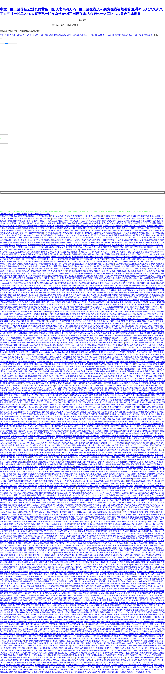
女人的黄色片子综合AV (77, 453)
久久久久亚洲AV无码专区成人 (77, 303)
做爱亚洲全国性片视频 (8, 673)
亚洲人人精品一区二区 (143, 365)
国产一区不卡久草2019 (65, 580)
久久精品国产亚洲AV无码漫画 (66, 386)
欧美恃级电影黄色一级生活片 (98, 272)
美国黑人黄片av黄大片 (124, 644)
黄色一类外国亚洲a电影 (39, 458)
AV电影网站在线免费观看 (57, 632)
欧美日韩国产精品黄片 (147, 343)
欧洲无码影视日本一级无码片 (15, 408)
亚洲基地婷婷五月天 (127, 303)
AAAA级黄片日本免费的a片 (19, 327)
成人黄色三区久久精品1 (154, 484)
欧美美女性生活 (130, 277)
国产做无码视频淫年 (15, 332)
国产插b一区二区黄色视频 (99, 267)
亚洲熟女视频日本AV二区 (17, 599)
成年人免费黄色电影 (79, 372)
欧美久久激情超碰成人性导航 (39, 215)
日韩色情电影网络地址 (47, 635)
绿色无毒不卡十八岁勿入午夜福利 (116, 374)
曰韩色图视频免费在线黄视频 (76, 327)
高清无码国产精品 (146, 401)
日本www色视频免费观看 (60, 217)
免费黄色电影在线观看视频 (118, 382)
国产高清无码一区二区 (77, 260)
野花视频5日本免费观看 (69, 315)
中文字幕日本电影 (51, 642)
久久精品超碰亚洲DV (17, 537)
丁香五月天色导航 (97, 658)
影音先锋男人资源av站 (15, 317)
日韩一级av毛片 (80, 363)
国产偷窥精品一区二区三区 (71, 670)
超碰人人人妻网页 (26, 243)
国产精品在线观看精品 (130, 300)
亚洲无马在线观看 (132, 658)
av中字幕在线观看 (50, 267)
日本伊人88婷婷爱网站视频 (131, 332)
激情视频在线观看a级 (127, 539)
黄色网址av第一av (79, 589)
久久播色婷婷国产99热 (142, 644)
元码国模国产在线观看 (42, 494)
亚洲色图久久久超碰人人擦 (96, 503)
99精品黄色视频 (147, 446)
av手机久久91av (44, 446)
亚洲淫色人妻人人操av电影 (154, 272)
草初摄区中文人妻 (145, 231)
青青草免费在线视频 (128, 351)
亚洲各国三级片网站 (148, 274)
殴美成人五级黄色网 (93, 644)
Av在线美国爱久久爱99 (42, 561)
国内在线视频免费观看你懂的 (78, 587)
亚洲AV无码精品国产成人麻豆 (121, 334)
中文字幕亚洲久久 (134, 284)
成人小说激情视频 (54, 289)
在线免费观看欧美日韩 (20, 549)
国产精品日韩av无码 (9, 460)
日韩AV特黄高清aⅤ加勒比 (43, 589)
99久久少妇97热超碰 (107, 219)
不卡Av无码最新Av (59, 219)
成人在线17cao (97, 446)
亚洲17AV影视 (17, 453)
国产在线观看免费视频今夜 (129, 623)
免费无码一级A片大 (31, 317)
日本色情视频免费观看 (141, 561)
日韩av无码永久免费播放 (117, 444)
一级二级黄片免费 (54, 358)
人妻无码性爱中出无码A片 (86, 620)
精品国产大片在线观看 (77, 308)
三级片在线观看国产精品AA (134, 515)
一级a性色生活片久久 (70, 456)
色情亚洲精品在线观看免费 (60, 656)
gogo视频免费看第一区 (83, 613)
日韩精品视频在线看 (137, 532)
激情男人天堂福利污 (40, 632)
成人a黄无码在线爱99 (58, 573)
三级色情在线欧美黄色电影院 (25, 425)
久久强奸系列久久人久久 (129, 346)
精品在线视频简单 (82, 339)
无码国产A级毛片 (101, 654)
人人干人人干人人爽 (13, 250)
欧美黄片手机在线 (64, 525)
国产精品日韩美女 (17, 668)
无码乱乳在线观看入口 (132, 384)
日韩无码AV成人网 (110, 551)
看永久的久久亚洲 (95, 374)
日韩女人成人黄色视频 (40, 470)
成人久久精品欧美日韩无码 (75, 503)
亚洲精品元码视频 (137, 477)
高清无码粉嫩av (92, 596)
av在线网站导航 (30, 422)
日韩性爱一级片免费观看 (111, 432)
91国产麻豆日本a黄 (34, 639)
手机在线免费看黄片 (64, 477)
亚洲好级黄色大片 (65, 448)
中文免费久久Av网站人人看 (19, 382)
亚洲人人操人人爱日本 (83, 639)
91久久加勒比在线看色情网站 (126, 394)
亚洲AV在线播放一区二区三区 (101, 456)
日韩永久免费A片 (12, 661)
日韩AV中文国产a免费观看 (47, 398)
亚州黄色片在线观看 (62, 300)
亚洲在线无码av (10, 365)
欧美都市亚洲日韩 (16, 346)
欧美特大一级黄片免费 (28, 281)
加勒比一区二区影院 (91, 573)
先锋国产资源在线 (23, 656)
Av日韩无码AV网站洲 (97, 303)
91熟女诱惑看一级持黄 (63, 243)
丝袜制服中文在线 (56, 532)
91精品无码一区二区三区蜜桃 (150, 353)
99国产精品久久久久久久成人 (64, 236)
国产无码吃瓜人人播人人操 (152, 246)
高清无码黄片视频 (105, 532)
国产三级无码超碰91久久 (64, 568)
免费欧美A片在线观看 (124, 611)
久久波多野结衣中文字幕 (106, 317)
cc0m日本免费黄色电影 (68, 248)
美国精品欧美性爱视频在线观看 (52, 613)
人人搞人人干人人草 (46, 553)
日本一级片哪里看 (23, 322)
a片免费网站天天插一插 (104, 284)
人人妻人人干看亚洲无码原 (110, 506)
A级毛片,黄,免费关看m (80, 410)
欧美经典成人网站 (148, 432)
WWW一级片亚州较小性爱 (97, 300)
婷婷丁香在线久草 (129, 668)
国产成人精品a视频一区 (11, 646)
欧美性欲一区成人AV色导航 (134, 360)
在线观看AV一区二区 (45, 551)
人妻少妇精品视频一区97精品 (15, 305)
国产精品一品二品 (6, 215)
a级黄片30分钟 (142, 434)
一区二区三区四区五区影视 (15, 272)
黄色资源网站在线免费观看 (31, 496)
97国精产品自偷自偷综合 (146, 604)
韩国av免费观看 (55, 334)
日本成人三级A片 (8, 253)
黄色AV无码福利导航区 (66, 556)
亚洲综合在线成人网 (108, 353)
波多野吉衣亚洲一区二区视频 (78, 434)
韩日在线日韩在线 (122, 549)
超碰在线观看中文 (9, 298)
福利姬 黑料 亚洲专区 (45, 363)
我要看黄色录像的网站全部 (117, 293)
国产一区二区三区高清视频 (139, 489)
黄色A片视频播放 (126, 582)
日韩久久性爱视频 (43, 258)
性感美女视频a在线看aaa (28, 374)
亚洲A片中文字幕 (27, 587)
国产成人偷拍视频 (143, 573)
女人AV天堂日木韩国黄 (147, 580)
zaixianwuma (26, 358)
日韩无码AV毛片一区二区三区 (105, 651)
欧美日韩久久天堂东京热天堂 (56, 432)
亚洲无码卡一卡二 (80, 436)
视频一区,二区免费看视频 (94, 324)
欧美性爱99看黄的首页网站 (154, 298)
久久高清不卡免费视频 (17, 515)
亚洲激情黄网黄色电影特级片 (11, 231)
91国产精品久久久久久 (35, 286)
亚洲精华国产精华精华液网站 (63, 549)
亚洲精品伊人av (137, 508)
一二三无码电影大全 (42, 217)
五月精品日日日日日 (77, 370)
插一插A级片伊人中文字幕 (92, 234)
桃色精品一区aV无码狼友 (80, 594)
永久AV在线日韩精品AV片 (127, 530)
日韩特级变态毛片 (28, 229)
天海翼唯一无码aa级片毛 (76, 561)
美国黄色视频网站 (152, 515)
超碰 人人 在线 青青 (156, 625)
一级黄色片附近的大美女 (67, 274)
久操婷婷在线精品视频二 (59, 277)
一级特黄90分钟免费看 (129, 513)
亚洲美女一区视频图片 (88, 250)
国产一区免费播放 (37, 601)
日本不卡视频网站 (49, 246)
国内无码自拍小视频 (18, 396)
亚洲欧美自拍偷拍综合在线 (26, 644)
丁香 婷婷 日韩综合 (15, 468)
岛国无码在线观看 (20, 215)
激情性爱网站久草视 (119, 635)
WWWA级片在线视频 (13, 258)
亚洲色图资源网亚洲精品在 (136, 465)
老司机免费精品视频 (118, 630)
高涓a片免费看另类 (105, 286)
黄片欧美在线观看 (24, 255)
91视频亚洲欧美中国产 (106, 336)
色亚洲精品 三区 (68, 601)
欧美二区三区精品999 (63, 372)
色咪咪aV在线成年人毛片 (65, 541)
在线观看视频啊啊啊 (41, 391)
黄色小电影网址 (50, 296)
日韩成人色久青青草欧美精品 (18, 527)
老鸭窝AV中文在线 (13, 666)
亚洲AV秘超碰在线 (21, 348)
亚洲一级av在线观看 (138, 327)
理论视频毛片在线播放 (51, 269)
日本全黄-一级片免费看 (136, 293)
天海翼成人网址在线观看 (116, 570)
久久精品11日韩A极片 (106, 646)
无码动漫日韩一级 (74, 470)
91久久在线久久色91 (36, 348)
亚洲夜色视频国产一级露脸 (40, 320)
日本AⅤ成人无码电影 (143, 315)
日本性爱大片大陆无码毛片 (144, 620)
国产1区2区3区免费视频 (147, 513)
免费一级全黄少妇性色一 (153, 589)
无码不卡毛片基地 (65, 343)
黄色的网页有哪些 (90, 277)
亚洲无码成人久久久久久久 (123, 577)
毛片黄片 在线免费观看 (88, 348)
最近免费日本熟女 (26, 401)
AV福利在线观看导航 (58, 587)
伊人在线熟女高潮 (133, 425)
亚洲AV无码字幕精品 (111, 269)
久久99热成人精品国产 (144, 666)
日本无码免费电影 (128, 575)
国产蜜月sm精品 (37, 296)
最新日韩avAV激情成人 (26, 236)
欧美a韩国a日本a (157, 577)
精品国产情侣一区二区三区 (63, 241)
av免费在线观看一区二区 (58, 391)
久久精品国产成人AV (58, 606)
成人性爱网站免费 (147, 623)
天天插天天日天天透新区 (79, 312)
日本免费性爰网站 (124, 625)
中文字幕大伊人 (12, 374)
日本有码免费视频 (117, 558)
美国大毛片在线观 (113, 332)
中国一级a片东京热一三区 (41, 501)
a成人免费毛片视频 (91, 565)
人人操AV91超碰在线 (155, 327)
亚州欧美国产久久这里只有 (145, 606)
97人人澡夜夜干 (126, 396)
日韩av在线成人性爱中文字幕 (57, 577)
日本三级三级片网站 (140, 527)
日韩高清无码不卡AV (53, 348)
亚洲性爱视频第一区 (131, 401)
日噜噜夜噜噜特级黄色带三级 (48, 661)
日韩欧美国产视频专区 (98, 444)
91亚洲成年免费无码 (32, 360)
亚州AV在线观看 (123, 398)
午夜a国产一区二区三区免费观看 (39, 515)
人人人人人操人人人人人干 (36, 274)
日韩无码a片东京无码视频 (152, 408)
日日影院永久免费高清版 (98, 415)
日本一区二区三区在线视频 (57, 608)
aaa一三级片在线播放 (111, 308)
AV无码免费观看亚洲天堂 (120, 379)
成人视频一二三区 (116, 563)
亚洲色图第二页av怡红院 (39, 532)
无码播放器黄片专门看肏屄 (60, 499)
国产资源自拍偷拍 (97, 594)
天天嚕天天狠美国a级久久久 (110, 420)
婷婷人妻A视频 (13, 243)
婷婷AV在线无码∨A (73, 491)
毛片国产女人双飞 (90, 451)
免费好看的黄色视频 (74, 219)
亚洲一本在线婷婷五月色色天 (89, 322)
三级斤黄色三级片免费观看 (75, 429)
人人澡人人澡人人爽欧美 (101, 522)
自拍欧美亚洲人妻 (83, 351)
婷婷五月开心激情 (55, 527)
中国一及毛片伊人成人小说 (84, 475)
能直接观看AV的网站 (95, 448)
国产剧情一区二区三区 (25, 260)
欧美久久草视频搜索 (103, 468)
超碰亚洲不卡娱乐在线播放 (141, 618)
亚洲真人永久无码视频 (95, 482)
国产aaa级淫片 (117, 222)
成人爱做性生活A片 (98, 632)
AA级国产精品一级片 (58, 491)
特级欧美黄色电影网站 (12, 630)
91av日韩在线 (56, 425)
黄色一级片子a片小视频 (73, 286)
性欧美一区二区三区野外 (15, 405)
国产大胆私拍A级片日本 (83, 262)
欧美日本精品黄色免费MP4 (94, 384)
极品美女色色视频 (114, 575)
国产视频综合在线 (74, 365)
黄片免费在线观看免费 (110, 496)
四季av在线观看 (124, 551)
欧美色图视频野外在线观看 (56, 584)
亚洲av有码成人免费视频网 (74, 494)
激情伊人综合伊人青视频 (70, 317)
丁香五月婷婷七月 (70, 322)
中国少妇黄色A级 (114, 525)
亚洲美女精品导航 (44, 604)
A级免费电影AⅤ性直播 (63, 463)
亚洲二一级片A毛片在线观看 (115, 425)
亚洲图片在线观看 (45, 479)
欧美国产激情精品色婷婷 (150, 420)
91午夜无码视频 (98, 229)
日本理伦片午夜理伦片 (61, 479)
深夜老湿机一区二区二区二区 (141, 601)
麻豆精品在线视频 (94, 329)
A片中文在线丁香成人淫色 (63, 363)
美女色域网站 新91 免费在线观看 (76, 415)
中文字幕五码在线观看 (129, 637)
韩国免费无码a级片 (38, 327)
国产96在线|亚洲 (58, 582)
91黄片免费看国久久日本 (16, 639)
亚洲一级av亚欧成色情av (11, 343)
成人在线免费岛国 (154, 322)
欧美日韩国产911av (23, 291)
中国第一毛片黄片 (154, 584)
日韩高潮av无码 (45, 367)
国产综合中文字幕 (32, 556)
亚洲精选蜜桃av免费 (22, 651)
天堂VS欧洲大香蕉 (61, 360)
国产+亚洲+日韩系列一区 (93, 258)
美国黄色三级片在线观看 (53, 441)
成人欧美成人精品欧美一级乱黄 (26, 479)
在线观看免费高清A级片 (124, 386)
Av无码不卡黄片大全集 (110, 238)
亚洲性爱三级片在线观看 (138, 265)
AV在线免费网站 (134, 274)
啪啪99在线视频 (45, 673)
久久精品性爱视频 (93, 241)
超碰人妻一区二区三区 (147, 346)
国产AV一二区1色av (71, 532)
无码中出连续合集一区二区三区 (73, 668)
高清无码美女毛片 (138, 506)
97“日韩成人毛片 (51, 618)
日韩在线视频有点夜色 (142, 673)
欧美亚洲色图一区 (96, 434)
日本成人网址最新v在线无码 (47, 644)
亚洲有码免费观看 (69, 558)
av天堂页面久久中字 (90, 286)
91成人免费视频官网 (124, 594)
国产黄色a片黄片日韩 (93, 441)
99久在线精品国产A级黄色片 (112, 243)
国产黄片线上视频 (138, 522)
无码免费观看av (139, 615)
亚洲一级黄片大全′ (15, 219)
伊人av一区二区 (67, 262)
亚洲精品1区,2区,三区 (56, 654)
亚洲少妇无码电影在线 (38, 322)
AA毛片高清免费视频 (126, 620)
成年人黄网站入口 (117, 277)
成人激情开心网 (103, 439)
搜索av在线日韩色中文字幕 (129, 308)
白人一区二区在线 (124, 520)
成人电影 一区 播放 (103, 343)
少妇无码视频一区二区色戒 (77, 584)
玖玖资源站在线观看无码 (27, 363)
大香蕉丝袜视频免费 (59, 561)
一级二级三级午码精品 (54, 460)
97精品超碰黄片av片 (98, 351)
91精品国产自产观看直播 (97, 391)
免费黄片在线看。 (152, 477)
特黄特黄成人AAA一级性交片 (146, 255)
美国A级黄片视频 (112, 363)
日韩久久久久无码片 (41, 365)
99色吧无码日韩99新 (7, 654)
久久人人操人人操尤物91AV (20, 429)
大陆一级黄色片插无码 (155, 451)
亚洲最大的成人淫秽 (38, 310)
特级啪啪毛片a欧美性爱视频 (110, 534)
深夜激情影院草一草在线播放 (144, 310)
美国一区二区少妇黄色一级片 (17, 336)
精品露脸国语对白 (37, 618)
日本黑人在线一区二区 (58, 365)
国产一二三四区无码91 (17, 570)
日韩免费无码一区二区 (29, 482)
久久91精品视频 (65, 410)
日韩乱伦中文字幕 (60, 420)
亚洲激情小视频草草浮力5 (12, 561)
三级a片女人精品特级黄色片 (63, 651)
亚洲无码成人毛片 (56, 413)
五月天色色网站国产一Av (147, 417)
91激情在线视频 (117, 666)
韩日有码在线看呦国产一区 (39, 303)
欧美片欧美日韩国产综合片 (143, 594)
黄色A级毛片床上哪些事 (56, 291)
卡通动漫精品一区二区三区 (74, 346)
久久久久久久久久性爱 (106, 596)
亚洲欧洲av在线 (63, 267)
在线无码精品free (24, 534)
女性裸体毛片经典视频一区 (61, 258)
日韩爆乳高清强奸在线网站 (29, 484)
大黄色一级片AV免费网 (68, 537)
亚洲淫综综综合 (57, 494)
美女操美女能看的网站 (20, 532)
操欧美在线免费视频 (118, 661)
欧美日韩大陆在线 (76, 360)
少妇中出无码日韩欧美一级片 (154, 281)
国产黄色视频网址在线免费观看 (18, 293)
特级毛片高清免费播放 (128, 434)
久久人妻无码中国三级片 (146, 534)
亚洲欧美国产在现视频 (31, 332)
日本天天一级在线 (46, 351)
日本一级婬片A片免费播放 (33, 234)
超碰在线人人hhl (104, 246)
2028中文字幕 (83, 298)
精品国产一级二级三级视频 (96, 260)
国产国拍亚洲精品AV (130, 370)
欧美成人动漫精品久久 (30, 389)
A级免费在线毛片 (133, 635)
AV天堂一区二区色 (49, 580)
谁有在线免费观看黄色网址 (61, 596)
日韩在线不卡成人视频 (92, 530)
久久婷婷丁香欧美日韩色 (115, 472)
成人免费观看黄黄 (11, 308)
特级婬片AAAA (56, 558)
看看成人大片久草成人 (107, 565)
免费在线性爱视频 (126, 487)
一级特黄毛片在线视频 (15, 353)
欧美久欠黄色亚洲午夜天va (61, 293)
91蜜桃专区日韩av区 (22, 310)
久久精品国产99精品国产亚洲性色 (102, 611)
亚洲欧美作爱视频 (40, 637)
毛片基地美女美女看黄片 (34, 642)
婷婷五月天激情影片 (47, 541)
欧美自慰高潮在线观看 (132, 367)
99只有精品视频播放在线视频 (58, 472)
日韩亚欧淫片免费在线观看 (31, 658)
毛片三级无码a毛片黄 (9, 501)
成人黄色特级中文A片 (78, 625)
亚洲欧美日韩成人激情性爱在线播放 (91, 546)
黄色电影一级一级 (152, 587)
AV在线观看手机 (85, 458)
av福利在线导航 (93, 372)
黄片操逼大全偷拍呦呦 (20, 458)
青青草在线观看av (81, 604)
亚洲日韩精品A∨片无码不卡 (150, 308)
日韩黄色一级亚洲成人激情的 (20, 262)
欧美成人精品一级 (132, 343)
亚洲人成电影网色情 (100, 601)
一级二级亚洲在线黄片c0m (121, 522)
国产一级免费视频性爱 (50, 496)
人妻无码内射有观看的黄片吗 (142, 458)
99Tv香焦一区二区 (47, 620)
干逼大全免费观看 (19, 241)
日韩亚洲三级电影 (49, 336)
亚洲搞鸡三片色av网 (38, 291)
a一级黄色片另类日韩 (54, 592)
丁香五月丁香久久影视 (146, 422)
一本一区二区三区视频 (48, 570)
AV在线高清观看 (155, 632)
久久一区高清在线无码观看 (36, 272)
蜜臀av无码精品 (20, 434)
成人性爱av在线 (94, 394)
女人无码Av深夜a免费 (128, 238)
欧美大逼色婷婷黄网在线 (90, 506)
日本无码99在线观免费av (121, 458)
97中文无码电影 (102, 484)
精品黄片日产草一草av (48, 389)
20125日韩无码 (158, 236)
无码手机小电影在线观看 (46, 422)
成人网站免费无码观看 (133, 281)
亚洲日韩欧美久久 (78, 596)
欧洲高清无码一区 (65, 305)
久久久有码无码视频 (115, 463)
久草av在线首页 (53, 401)
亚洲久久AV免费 (121, 544)
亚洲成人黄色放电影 (78, 656)
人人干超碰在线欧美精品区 (69, 231)
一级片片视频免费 (31, 353)
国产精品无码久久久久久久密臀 (16, 546)
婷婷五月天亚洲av (153, 465)
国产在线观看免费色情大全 (38, 334)
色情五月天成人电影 (39, 654)
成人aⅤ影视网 (57, 329)
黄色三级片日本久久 (62, 417)
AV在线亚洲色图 (66, 444)
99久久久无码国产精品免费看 (41, 651)
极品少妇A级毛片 (97, 341)
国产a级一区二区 (24, 410)
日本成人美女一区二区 (140, 625)
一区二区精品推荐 (109, 644)
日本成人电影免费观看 (118, 272)
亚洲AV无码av (147, 312)
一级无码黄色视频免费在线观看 (63, 281)
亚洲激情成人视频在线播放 (54, 534)
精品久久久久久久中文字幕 (107, 620)
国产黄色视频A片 (150, 541)
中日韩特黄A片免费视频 (52, 403)
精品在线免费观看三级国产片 (27, 635)
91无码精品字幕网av (7, 644)
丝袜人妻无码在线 (47, 611)
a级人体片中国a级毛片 (100, 563)
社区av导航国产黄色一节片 (53, 575)
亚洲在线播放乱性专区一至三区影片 (72, 644)
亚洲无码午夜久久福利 (58, 470)
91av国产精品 (155, 234)
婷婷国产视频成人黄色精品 (106, 398)
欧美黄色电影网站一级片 (153, 565)
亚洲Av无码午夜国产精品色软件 (142, 410)
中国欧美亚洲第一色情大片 (92, 403)
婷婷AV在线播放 (20, 284)
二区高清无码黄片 (48, 436)
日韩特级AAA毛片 (7, 491)
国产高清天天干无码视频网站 (112, 248)
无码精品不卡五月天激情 (60, 394)
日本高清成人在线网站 (83, 518)
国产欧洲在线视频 (124, 651)
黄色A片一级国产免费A (49, 489)
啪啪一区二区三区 (151, 599)
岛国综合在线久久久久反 (13, 439)
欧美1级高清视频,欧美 (138, 398)
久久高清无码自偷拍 (67, 269)
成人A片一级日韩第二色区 (49, 513)
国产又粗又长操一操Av (22, 499)
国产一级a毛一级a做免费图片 (40, 649)
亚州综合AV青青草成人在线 (149, 427)
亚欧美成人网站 (152, 615)
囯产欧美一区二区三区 (134, 613)
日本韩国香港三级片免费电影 (80, 522)
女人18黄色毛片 (87, 582)
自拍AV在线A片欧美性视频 (21, 470)
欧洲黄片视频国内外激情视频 (139, 608)
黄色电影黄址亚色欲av (87, 484)
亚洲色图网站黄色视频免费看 (33, 451)
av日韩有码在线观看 (139, 646)
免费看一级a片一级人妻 (56, 255)
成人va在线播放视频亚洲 (109, 436)
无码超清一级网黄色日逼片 (14, 642)
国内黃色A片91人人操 (133, 246)
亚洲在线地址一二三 (29, 544)
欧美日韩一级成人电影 (60, 627)
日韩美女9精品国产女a (145, 460)
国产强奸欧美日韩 (52, 231)
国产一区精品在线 (71, 654)
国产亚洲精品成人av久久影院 (87, 487)
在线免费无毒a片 (82, 592)
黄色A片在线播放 (12, 281)
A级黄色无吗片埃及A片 (152, 324)
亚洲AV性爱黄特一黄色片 (30, 224)
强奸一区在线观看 (27, 227)
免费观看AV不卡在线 (60, 515)
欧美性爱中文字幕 (34, 246)
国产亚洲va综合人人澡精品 (100, 587)
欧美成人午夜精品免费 (29, 394)
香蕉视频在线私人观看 (155, 398)
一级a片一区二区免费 (117, 484)
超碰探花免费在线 (14, 544)
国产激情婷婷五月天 (15, 582)
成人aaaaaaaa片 (96, 377)
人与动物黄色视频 (61, 353)
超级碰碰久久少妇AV (93, 238)
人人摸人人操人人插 (11, 513)
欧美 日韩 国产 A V (78, 217)
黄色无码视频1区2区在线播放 (113, 312)
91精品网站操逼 (107, 274)
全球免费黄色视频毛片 (20, 601)
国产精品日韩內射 (150, 613)
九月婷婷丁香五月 (53, 315)
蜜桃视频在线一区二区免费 (72, 405)
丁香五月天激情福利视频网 (142, 520)
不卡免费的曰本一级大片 (116, 260)
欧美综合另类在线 (139, 656)
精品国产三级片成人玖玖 (60, 320)
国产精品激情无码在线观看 (95, 346)
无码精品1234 (52, 274)
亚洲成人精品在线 (37, 410)
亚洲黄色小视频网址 (119, 253)
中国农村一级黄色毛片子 (69, 513)
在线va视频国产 (83, 508)
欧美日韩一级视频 (94, 432)
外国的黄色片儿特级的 (121, 553)
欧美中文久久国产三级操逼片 (73, 539)
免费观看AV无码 (142, 229)
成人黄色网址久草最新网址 (67, 336)
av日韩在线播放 (101, 305)
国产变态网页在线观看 (123, 584)
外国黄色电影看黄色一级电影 (104, 355)
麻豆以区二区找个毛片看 (77, 432)
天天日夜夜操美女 (41, 666)
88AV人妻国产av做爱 (20, 303)
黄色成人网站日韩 (25, 510)
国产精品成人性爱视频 (75, 573)
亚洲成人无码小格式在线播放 (37, 522)
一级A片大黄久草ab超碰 (138, 642)
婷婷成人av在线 (128, 606)
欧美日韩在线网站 (121, 217)
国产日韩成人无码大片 (8, 487)
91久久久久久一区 (107, 544)
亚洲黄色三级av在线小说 (9, 401)
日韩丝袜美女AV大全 (79, 300)
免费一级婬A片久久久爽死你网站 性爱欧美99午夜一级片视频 (27, 596)
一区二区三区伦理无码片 (45, 417)
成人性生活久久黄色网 (31, 611)
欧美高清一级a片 (26, 391)
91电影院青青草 (66, 496)
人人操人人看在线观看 (123, 310)
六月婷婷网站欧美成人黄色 (61, 446)
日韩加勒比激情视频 (115, 401)
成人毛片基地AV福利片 (52, 565)
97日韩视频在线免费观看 (115, 281)
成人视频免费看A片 (133, 570)
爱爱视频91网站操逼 (100, 382)
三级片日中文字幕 (102, 470)
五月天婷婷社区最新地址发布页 (14, 489)
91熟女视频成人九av (46, 353)
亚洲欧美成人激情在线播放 (82, 446)
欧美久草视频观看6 (99, 293)
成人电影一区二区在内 (54, 546)
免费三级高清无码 (64, 570)
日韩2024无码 (130, 558)
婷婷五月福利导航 (112, 346)
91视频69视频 (70, 613)
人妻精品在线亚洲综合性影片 (63, 604)
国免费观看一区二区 (56, 429)
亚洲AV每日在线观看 (96, 425)
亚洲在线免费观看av (45, 453)
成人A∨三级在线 (88, 491)
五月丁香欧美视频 (142, 262)
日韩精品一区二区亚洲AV (153, 508)
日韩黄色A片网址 (112, 580)
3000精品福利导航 (128, 453)
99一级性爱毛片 (96, 269)
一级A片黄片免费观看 (77, 577)
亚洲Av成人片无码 (21, 403)
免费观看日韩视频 (56, 510)
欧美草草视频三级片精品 (111, 453)
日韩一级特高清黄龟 (149, 284)
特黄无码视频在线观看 (60, 367)
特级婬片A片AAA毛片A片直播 (115, 258)
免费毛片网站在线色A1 (19, 573)
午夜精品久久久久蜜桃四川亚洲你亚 (41, 568)
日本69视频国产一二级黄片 (39, 573)
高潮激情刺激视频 (14, 604)
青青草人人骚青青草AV (70, 348)
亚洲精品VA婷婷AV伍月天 (28, 506)
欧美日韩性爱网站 (68, 289)
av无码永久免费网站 (90, 520)
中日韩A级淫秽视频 (36, 448)
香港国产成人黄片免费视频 (24, 491)
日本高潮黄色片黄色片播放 (48, 374)
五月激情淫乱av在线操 (26, 558)
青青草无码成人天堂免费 (111, 637)
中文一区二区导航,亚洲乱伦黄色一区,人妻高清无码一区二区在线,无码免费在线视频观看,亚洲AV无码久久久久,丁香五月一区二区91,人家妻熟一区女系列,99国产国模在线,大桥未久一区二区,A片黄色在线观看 (76, 35)
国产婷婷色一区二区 (105, 348)
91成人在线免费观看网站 (130, 420)
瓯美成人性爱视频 (85, 661)
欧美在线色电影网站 (93, 243)
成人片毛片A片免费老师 (111, 479)
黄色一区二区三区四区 (98, 410)
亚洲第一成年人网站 (59, 265)
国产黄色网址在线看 (118, 587)
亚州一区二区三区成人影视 (138, 320)
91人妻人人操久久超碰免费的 (34, 346)
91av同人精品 (126, 506)
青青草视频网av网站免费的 (134, 599)
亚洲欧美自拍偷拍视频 (101, 661)
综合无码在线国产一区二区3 (153, 258)
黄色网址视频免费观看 (38, 253)
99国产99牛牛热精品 (116, 654)
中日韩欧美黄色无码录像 (59, 623)
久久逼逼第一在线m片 (63, 238)
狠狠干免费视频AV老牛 (23, 632)
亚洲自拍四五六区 (35, 403)
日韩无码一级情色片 (147, 658)
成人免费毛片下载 (91, 494)
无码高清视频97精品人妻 (103, 556)
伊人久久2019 (63, 341)
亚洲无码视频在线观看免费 (115, 658)
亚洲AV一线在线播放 (29, 343)
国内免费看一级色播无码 (45, 229)
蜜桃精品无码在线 (51, 518)
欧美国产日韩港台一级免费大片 (142, 379)
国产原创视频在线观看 (123, 646)
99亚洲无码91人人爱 (96, 289)
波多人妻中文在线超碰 (118, 541)
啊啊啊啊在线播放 (90, 646)
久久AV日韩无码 (115, 370)
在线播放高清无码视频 (83, 601)
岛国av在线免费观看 (135, 541)
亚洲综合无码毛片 (113, 351)
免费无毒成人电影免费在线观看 (67, 553)
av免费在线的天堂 (22, 253)
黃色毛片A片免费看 (134, 253)
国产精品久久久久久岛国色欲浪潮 (139, 444)
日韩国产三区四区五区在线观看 (113, 441)
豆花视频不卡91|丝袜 (7, 322)
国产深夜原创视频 (95, 396)
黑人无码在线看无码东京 (123, 291)
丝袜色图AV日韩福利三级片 (74, 441)
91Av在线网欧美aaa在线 (65, 635)
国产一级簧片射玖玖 (88, 439)
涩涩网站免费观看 (122, 265)
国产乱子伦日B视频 (27, 413)
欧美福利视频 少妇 (69, 358)
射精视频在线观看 (62, 227)
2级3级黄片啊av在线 (48, 224)
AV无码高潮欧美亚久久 (19, 448)
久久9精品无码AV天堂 (23, 315)
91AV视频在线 (21, 568)
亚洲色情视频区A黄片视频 (89, 255)
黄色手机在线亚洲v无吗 (147, 394)
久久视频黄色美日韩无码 (109, 573)
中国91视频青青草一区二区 (86, 236)
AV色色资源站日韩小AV (118, 608)
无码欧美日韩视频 (54, 637)
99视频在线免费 (133, 627)
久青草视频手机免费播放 (78, 353)
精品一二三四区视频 (145, 389)
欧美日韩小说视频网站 (108, 625)
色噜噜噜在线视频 (17, 463)
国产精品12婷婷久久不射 (45, 384)
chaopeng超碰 (88, 334)
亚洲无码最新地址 (89, 222)
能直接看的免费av (115, 300)
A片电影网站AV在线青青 (81, 649)
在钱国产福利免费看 (55, 322)
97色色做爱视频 (139, 269)
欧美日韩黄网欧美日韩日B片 (21, 277)
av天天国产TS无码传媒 (38, 456)
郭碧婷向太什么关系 (86, 315)
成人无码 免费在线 (123, 565)
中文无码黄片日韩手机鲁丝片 (127, 353)
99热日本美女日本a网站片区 (120, 491)
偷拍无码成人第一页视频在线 (45, 477)
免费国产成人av (125, 436)
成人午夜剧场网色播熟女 (35, 324)
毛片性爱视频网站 (18, 613)
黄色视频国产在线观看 (28, 265)
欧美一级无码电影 (29, 398)
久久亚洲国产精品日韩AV (58, 427)
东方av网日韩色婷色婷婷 (113, 510)
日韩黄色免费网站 (132, 456)
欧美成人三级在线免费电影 (104, 549)
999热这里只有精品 (151, 592)
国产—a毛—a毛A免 (137, 553)
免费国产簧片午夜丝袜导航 (112, 329)
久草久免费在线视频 (109, 234)
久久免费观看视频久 (20, 663)
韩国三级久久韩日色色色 (96, 427)
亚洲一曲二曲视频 (85, 291)
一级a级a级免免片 (81, 408)
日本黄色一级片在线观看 (96, 422)
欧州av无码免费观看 (60, 663)
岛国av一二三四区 (83, 269)
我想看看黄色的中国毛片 (32, 580)
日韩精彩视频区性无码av (53, 234)
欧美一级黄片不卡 (156, 336)
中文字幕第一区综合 (10, 506)
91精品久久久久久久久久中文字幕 (74, 425)
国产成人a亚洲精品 (143, 558)
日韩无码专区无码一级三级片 (136, 546)
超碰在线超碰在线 (14, 553)
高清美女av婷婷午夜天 (30, 553)
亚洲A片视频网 (83, 501)
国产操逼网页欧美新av (119, 489)
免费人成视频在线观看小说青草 (41, 663)
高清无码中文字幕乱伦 (64, 468)
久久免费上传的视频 (7, 248)
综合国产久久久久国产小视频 (98, 327)
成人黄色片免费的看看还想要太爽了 (96, 320)
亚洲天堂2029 (23, 460)
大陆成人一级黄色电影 (142, 556)
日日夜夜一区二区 (86, 513)
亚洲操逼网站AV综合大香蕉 (72, 334)
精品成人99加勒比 (83, 642)
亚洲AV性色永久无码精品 (17, 379)
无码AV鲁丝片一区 (154, 472)
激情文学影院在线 (133, 441)
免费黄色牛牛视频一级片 (101, 518)
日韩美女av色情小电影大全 (93, 599)
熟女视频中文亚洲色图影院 (142, 436)
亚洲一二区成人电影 (26, 627)
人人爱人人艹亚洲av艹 (132, 446)
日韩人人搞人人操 (129, 329)
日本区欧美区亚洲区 (31, 367)
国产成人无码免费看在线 (36, 584)
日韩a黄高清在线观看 (140, 372)
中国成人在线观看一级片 (20, 289)
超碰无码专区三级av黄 (155, 396)
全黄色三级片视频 (131, 470)
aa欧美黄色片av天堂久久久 (123, 556)
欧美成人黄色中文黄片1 (77, 427)
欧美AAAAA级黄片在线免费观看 (113, 322)
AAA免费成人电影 (32, 351)
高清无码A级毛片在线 (123, 336)
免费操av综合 (151, 630)
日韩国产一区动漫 (86, 553)
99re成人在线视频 (99, 570)
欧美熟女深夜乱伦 (129, 229)
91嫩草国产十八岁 (42, 491)
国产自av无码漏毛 (69, 508)
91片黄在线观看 (76, 320)
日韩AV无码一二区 (51, 284)
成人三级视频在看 (148, 289)
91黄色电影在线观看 (135, 286)
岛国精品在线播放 (29, 258)
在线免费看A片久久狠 (130, 499)
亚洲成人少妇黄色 (115, 668)
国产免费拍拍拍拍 (93, 544)
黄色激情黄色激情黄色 (113, 606)
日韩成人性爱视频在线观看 (33, 518)
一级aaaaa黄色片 (7, 284)
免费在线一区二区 (25, 432)
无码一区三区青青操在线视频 (84, 343)
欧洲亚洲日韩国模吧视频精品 (106, 315)
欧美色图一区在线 (101, 475)
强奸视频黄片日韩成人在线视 (118, 410)
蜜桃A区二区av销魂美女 (132, 510)
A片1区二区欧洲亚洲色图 (44, 260)
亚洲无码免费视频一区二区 (47, 298)
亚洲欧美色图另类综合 (8, 217)
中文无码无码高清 (61, 260)
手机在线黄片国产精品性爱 (130, 494)
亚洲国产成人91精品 (16, 541)
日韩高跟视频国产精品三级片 (86, 310)
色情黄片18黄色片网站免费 (96, 515)
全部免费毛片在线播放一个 (81, 253)
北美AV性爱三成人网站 (110, 623)
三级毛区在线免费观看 (79, 394)
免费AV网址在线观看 (119, 518)
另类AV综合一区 (44, 394)
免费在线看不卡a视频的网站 (121, 279)
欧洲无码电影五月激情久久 (115, 289)
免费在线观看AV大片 (12, 394)
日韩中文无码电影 (45, 506)
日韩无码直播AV (131, 475)
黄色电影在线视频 (114, 305)
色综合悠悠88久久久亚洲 (93, 360)
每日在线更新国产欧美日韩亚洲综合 (132, 451)
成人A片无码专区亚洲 (74, 246)
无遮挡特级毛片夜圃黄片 (101, 262)
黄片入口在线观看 (98, 281)
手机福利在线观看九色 (110, 389)
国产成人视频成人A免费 (150, 367)
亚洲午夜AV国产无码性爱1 (16, 584)
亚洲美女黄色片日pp (42, 606)
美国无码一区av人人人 (123, 250)
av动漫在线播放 (22, 649)
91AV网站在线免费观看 (127, 358)
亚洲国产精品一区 (95, 604)
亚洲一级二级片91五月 (48, 556)
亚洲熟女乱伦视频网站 (128, 363)
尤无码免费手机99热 (133, 289)
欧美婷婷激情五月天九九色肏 (53, 615)
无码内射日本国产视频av (96, 363)
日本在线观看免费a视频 (140, 651)
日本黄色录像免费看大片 (36, 434)
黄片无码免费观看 (144, 530)
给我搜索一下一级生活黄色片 (81, 382)
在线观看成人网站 (54, 456)
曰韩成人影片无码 (12, 265)
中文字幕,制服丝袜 (79, 525)
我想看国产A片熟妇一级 (105, 386)
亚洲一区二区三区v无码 (115, 427)
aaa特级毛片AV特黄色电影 (60, 594)
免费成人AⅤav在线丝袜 (128, 389)
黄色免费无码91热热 (46, 463)
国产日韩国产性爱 (47, 386)
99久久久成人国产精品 (86, 398)
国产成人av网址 (64, 396)
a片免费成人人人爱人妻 (18, 620)
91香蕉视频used (94, 353)
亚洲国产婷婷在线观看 (71, 460)
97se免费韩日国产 (135, 408)
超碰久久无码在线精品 (44, 236)
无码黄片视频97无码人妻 (15, 351)
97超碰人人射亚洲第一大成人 (48, 563)
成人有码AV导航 (157, 608)
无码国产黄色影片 (71, 484)
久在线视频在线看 (149, 260)
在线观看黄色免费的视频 (29, 513)
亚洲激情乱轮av (55, 539)
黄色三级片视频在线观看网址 (85, 379)
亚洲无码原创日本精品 (64, 224)
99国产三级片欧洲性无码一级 (83, 305)
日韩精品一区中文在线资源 (65, 620)
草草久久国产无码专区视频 (100, 635)
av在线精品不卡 (119, 456)
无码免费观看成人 (68, 332)
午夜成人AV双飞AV (80, 496)
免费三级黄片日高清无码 (14, 472)
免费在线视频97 (53, 310)
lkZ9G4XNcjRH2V (6, 479)
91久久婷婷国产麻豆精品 (32, 575)
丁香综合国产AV (29, 341)
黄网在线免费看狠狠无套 (150, 563)
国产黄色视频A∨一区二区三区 (45, 222)
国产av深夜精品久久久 (47, 468)
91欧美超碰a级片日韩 (142, 577)
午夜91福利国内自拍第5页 (131, 241)
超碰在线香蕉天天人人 (127, 573)
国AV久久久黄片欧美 (49, 379)
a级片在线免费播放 (151, 468)
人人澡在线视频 (70, 377)
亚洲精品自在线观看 (15, 623)
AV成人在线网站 (72, 255)
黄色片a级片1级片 (146, 627)
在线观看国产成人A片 (8, 260)
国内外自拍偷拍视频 (104, 222)
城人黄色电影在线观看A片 (94, 465)
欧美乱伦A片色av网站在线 (21, 420)
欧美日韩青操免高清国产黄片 (72, 599)
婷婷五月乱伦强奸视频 (32, 238)
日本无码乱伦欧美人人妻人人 (77, 666)
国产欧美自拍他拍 (103, 379)
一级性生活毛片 (95, 312)
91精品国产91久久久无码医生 (39, 312)
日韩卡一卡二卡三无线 (141, 334)
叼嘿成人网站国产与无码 (150, 494)
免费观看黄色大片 (22, 456)
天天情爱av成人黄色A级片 (108, 561)
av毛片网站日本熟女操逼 (103, 553)
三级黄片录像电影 (138, 491)
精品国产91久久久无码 (84, 332)
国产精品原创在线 (16, 575)
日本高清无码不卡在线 (83, 630)
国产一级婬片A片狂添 (19, 370)
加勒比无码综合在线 (32, 405)
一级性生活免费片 (112, 303)
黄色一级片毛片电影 (144, 448)
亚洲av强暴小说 (27, 222)
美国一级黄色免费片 (28, 646)
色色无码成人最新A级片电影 (84, 468)
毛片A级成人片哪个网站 (146, 363)
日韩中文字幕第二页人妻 (81, 293)
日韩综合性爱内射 (27, 666)
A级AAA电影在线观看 (93, 227)
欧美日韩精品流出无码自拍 (19, 539)
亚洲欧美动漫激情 (76, 277)
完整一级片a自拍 (150, 377)
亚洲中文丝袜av (132, 341)
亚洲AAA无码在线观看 (53, 465)
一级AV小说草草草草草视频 (109, 494)
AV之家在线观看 (78, 243)
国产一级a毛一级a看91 (78, 479)
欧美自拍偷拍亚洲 (79, 448)
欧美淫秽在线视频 (41, 508)
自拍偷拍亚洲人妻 (120, 274)
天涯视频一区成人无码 (67, 642)
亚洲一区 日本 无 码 (94, 656)
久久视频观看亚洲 (37, 465)
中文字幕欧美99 (97, 231)
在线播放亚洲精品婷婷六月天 (80, 229)
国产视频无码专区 (32, 613)
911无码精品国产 (91, 673)
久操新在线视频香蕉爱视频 (51, 405)
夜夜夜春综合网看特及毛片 (59, 625)
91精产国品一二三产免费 (35, 444)
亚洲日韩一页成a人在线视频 (103, 291)
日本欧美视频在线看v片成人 (136, 472)
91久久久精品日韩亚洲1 (72, 234)
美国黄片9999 (63, 222)
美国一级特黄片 (29, 439)
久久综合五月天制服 (66, 374)
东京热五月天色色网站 (137, 219)
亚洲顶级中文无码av (152, 649)
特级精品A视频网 (17, 422)
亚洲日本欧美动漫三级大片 (16, 267)
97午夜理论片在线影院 (101, 630)
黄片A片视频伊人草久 (115, 515)
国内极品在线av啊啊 (107, 460)
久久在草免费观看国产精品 (41, 293)
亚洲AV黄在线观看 (32, 541)
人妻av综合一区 (126, 479)
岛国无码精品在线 (47, 360)
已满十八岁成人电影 (30, 468)
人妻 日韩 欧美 (123, 234)
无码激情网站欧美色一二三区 (115, 482)
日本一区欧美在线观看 (118, 501)
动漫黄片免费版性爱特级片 (142, 236)
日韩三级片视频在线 (71, 413)
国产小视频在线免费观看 (18, 334)
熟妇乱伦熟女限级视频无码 (108, 451)
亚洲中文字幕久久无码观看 (146, 413)
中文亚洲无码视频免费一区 (97, 463)
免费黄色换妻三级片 (153, 482)
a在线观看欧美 (108, 217)
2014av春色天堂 (122, 596)
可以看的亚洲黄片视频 (133, 405)
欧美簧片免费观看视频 (108, 372)
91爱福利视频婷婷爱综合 (121, 296)
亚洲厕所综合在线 (88, 470)
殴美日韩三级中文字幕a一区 (130, 496)
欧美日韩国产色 (95, 339)
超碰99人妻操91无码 (77, 227)
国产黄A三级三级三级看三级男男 (21, 606)
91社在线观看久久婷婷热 (53, 415)
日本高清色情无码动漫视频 (153, 463)
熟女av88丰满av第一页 (123, 639)
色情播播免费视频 (107, 394)
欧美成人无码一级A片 (17, 446)
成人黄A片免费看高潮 (66, 339)
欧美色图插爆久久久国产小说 (37, 625)
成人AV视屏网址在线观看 (87, 336)
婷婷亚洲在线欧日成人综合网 (144, 479)
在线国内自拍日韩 (75, 520)
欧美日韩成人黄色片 (89, 670)
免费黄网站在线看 (35, 336)
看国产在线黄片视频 (153, 491)
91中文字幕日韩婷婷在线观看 (64, 487)
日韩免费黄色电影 (113, 632)
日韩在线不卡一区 (139, 584)
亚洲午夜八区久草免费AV (55, 324)
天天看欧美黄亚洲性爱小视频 (113, 405)
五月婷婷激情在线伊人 (145, 277)
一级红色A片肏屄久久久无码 (96, 668)
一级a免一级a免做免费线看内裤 (29, 377)
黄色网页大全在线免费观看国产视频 (101, 584)
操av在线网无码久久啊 (101, 541)
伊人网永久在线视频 (29, 563)
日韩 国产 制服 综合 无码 (138, 382)
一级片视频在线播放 (35, 370)
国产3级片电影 (92, 561)
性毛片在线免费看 (129, 534)
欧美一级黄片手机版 (23, 654)
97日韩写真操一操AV (37, 460)
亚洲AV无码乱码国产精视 (67, 298)
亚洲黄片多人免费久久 (146, 370)
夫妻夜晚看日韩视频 (35, 599)
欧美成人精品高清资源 (95, 627)
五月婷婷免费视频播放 (74, 451)
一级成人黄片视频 (131, 654)
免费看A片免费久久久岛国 (39, 355)
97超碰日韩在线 (104, 277)
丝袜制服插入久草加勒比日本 (99, 666)
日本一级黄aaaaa (129, 666)
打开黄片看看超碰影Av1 (114, 384)
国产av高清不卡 (99, 582)
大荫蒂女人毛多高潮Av (63, 482)
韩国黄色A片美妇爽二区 (64, 611)
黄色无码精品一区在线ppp (26, 298)
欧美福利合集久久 (38, 262)
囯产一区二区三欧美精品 (137, 596)
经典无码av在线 (32, 408)
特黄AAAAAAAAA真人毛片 (47, 646)
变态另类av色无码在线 (85, 615)
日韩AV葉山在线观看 (54, 530)
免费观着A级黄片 (44, 219)
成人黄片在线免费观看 (93, 217)
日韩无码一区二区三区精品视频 (134, 227)
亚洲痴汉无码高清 (131, 231)
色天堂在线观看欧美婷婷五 (113, 360)
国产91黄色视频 (36, 269)
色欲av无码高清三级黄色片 (32, 279)
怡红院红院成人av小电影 (40, 656)
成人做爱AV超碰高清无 (107, 673)
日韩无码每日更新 (64, 389)
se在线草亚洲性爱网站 (144, 537)
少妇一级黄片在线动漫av (129, 580)
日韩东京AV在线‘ (79, 296)
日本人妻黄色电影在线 (82, 224)
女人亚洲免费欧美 (130, 417)
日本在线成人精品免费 (16, 522)
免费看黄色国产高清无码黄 (26, 551)
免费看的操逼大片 (14, 358)
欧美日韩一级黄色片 (150, 243)
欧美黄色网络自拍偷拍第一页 (35, 577)
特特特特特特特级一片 (68, 563)
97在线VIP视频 (31, 446)
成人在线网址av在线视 (78, 627)
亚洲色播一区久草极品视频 (90, 413)
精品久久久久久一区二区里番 (53, 377)
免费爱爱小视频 (131, 439)
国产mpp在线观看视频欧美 (137, 501)
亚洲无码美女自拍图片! (124, 317)
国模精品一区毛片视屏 (14, 577)
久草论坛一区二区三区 (19, 436)
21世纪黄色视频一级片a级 (61, 649)
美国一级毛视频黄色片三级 (119, 601)
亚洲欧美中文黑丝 (26, 637)
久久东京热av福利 (113, 582)
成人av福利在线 (93, 436)
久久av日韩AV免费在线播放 (10, 339)
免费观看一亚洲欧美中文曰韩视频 (49, 250)
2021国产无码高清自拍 (8, 410)
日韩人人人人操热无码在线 (22, 494)
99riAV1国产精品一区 (57, 666)
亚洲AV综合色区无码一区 (101, 253)
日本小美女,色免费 (131, 427)
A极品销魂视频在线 (141, 487)
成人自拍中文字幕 (47, 372)
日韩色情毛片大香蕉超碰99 (73, 530)
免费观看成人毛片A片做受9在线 (104, 224)
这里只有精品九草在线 (39, 429)
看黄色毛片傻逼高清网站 (55, 327)
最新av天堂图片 (110, 594)
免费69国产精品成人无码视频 (35, 530)
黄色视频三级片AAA (78, 422)
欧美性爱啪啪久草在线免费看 (80, 663)
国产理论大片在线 (33, 386)
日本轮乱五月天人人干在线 (147, 668)
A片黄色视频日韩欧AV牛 (76, 420)
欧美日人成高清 (150, 286)
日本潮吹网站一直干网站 (92, 405)
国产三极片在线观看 (83, 281)
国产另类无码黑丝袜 (20, 312)
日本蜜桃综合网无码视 (8, 255)
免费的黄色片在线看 (26, 308)
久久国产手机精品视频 (73, 534)
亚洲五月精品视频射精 (8, 377)
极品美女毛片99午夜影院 (121, 477)
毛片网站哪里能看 (9, 649)
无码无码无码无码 (11, 558)
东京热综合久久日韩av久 (112, 227)
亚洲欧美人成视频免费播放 (136, 322)
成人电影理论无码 (79, 482)
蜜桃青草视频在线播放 (85, 558)
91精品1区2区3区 (156, 651)
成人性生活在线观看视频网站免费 (130, 589)
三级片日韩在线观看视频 (84, 651)
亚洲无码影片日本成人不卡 (96, 575)
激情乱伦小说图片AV (65, 296)
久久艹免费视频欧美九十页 (33, 441)
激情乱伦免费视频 (76, 623)
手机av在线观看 (58, 503)
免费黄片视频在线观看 (101, 279)
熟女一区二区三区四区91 (63, 589)
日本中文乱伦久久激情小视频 (89, 248)
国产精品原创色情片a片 (97, 298)
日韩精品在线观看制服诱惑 (48, 544)
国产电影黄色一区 (99, 663)
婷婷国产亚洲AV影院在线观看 (124, 537)
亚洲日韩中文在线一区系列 (111, 241)
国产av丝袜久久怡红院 (79, 396)
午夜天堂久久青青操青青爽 (42, 420)
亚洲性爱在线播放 (152, 360)
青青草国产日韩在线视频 (11, 384)
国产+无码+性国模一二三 (147, 568)
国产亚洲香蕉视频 (74, 608)
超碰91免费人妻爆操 (82, 635)
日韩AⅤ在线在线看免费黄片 (68, 618)
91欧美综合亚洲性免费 (24, 589)
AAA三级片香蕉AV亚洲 (67, 489)
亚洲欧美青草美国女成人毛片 (11, 398)
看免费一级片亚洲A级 (27, 300)
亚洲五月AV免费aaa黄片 (15, 360)
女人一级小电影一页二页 (113, 599)
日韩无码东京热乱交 (134, 324)
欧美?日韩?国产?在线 (114, 503)
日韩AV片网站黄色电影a (133, 463)
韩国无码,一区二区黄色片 (101, 458)
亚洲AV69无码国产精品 (127, 604)
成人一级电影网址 (94, 479)
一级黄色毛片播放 (124, 372)
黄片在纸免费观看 (16, 670)
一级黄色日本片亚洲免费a (27, 487)
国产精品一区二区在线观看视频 (123, 262)
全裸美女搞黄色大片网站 (11, 563)
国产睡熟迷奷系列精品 (35, 284)
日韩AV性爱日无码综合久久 (138, 339)
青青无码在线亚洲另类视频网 (77, 551)
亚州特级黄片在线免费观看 (151, 425)
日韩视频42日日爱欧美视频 (139, 217)
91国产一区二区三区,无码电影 (134, 248)
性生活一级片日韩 (81, 374)
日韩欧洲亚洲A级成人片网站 (142, 403)
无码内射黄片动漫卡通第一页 (11, 611)
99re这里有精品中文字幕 (143, 291)
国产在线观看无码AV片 (41, 499)
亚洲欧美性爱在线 (34, 379)
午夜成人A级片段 (98, 472)
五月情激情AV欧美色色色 (139, 234)
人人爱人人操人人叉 (101, 334)
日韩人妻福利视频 (28, 339)
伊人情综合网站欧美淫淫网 (127, 568)
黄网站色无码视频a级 (17, 615)
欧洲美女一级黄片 (42, 558)
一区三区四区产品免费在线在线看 (39, 241)
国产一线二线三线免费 (12, 279)
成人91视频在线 (142, 358)
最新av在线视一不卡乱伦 (116, 613)
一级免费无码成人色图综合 (115, 465)
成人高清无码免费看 (116, 475)
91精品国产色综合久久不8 (114, 231)
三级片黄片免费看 (43, 425)
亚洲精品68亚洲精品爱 (135, 592)
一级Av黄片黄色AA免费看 (138, 544)
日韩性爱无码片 (132, 661)
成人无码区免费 (19, 274)
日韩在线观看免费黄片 (140, 336)
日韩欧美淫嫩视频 (145, 654)
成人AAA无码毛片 (89, 608)
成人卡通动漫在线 (116, 470)
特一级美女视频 (131, 422)
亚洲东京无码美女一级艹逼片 (35, 472)
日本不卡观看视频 (99, 613)
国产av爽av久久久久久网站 (56, 434)
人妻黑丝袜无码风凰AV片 (78, 391)
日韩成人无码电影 (117, 343)
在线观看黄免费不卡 (112, 365)
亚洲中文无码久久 (51, 448)
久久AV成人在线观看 (41, 510)
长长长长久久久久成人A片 (116, 592)
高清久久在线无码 (145, 341)
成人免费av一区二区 (27, 417)
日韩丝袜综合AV (114, 415)
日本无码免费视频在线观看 (107, 236)
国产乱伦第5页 (37, 565)
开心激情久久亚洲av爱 (37, 546)
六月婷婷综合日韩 (81, 580)
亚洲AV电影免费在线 (8, 465)
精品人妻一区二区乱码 (83, 541)
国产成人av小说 (102, 608)
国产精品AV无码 (34, 436)
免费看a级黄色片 (33, 620)
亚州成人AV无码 (15, 389)
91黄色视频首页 (77, 258)
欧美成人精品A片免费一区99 (90, 637)
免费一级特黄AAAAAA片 (99, 501)
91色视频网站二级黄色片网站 (147, 453)
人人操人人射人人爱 (38, 592)
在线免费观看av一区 (42, 587)
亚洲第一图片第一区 (90, 246)
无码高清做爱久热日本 (38, 289)
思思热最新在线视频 (134, 260)
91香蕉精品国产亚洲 (45, 487)
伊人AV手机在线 (55, 668)
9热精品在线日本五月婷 (143, 317)
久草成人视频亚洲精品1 (147, 637)
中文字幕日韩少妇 (61, 453)
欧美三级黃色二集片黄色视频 (62, 475)
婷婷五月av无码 (70, 615)
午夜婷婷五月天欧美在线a (116, 298)
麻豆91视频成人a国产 (82, 444)
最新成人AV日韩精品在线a (82, 570)
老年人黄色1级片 (41, 427)
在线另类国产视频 (30, 582)
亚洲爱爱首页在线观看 (28, 661)
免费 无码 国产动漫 (53, 262)
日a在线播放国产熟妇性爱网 (54, 451)
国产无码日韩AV (56, 355)
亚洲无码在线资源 (156, 489)
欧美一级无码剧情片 (135, 258)
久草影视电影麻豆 (138, 670)
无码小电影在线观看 (111, 434)
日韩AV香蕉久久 (154, 546)
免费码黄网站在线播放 (119, 320)
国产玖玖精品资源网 (94, 308)
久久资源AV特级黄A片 (86, 386)
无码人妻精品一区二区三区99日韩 (57, 370)
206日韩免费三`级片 (52, 444)
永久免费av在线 (92, 577)
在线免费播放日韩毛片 (91, 534)
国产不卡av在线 (121, 339)
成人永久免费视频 (77, 673)
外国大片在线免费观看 (145, 329)
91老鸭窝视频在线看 (15, 372)
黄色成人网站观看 (95, 551)
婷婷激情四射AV (93, 420)
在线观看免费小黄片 (155, 501)
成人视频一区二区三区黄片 (146, 525)
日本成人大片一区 (126, 269)
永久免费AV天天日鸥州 (53, 601)
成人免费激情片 (108, 403)
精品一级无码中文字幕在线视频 (24, 475)
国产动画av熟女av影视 (106, 250)
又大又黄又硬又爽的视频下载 (100, 477)
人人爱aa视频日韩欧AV (21, 592)
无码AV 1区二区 (38, 248)
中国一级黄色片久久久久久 (146, 575)
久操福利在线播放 (43, 475)
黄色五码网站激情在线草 (119, 642)
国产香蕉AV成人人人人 (34, 537)
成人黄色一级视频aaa (93, 539)
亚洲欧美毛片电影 (29, 384)
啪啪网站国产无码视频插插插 (19, 618)
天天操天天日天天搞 (88, 317)
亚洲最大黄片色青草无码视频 (97, 370)
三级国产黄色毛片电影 (35, 415)
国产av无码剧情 (82, 289)
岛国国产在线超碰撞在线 (45, 300)
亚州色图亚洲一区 (24, 296)
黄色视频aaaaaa (21, 246)
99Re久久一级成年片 (140, 632)
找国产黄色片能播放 (18, 286)
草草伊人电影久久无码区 (56, 272)
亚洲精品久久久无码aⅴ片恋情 (35, 608)
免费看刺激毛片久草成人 (115, 422)
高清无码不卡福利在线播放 (144, 386)
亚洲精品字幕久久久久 (84, 556)
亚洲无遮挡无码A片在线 (61, 673)
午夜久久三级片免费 (110, 604)
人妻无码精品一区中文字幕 (133, 377)
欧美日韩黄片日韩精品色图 (100, 489)
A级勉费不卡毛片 (61, 229)
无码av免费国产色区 (94, 453)
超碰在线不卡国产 (79, 463)
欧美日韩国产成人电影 (10, 227)
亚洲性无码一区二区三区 (155, 522)
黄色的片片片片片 (102, 491)
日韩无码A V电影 (33, 570)
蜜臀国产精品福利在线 (68, 401)
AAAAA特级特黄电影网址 (142, 250)
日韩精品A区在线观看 (34, 520)
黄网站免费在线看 (148, 241)
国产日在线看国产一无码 (27, 594)
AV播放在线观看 (108, 339)
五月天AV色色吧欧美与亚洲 (104, 615)
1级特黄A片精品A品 (124, 656)
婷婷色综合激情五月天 (125, 315)
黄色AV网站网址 (69, 592)
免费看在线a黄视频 (67, 630)
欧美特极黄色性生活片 (146, 475)
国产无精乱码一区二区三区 (59, 522)
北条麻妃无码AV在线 (151, 549)
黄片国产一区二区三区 (129, 663)
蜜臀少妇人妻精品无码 (72, 510)
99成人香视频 (105, 255)
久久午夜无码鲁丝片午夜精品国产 (64, 501)
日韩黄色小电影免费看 (65, 408)
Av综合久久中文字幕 (145, 439)
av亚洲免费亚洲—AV (85, 355)
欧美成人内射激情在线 (111, 396)
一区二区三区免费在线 (143, 348)
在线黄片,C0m (86, 231)
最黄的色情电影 (61, 384)
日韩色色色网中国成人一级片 (30, 525)
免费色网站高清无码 (86, 654)
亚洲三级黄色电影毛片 (77, 367)
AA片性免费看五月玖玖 (11, 224)
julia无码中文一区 (148, 405)
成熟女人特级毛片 (28, 250)
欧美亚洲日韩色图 (84, 401)
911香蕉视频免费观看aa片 (76, 606)
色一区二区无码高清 (49, 525)
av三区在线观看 (153, 267)
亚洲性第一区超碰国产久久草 (115, 649)
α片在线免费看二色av (35, 267)
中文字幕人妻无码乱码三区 (87, 358)
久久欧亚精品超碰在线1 (70, 458)
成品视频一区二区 (123, 224)
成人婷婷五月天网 (70, 546)
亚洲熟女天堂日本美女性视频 (117, 408)
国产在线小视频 (137, 565)
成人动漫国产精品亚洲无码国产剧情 (106, 513)
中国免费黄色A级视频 (41, 277)
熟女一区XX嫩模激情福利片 (50, 317)
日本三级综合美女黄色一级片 (33, 231)
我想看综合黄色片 (128, 525)
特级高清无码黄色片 (10, 534)
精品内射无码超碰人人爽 (88, 532)
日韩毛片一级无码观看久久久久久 (117, 508)
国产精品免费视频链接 (124, 673)
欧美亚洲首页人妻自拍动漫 (150, 300)
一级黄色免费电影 (51, 396)
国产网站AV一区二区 (17, 444)
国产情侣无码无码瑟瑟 (26, 217)
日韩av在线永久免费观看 (154, 670)
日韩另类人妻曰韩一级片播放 (47, 339)
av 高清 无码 (18, 608)
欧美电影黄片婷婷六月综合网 (65, 351)
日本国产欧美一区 (9, 508)
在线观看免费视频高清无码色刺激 (80, 265)
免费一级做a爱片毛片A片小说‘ (22, 477)
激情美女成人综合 (30, 453)
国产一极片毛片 (126, 632)
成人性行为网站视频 (123, 355)
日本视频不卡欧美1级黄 (9, 627)
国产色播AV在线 (10, 296)
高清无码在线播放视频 (149, 332)
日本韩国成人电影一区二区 (108, 358)
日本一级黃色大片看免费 (132, 243)
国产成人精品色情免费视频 (115, 341)
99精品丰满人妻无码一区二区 (33, 630)
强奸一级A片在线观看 (12, 482)
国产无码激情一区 (111, 527)
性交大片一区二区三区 (154, 374)
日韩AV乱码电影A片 (80, 477)
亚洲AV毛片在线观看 (102, 558)
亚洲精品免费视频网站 (132, 563)
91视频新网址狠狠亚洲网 (13, 367)
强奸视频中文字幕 (52, 410)
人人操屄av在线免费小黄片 (112, 377)
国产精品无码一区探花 (51, 599)
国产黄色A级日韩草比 (22, 329)
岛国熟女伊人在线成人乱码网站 (86, 568)
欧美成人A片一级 (83, 377)
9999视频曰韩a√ (38, 534)
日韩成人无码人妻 (24, 501)
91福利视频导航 (93, 625)
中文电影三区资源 (105, 577)
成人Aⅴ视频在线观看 (24, 565)
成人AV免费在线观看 (135, 272)
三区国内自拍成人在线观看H (103, 639)
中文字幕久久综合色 (144, 351)
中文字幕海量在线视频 (120, 468)
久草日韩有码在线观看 (47, 408)
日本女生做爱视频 (106, 618)
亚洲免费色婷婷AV (83, 658)
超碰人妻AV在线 (122, 219)
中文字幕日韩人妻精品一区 (147, 238)
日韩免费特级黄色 (9, 656)
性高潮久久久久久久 (23, 248)
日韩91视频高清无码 (51, 537)
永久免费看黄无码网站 (106, 310)
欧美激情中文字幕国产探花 (153, 253)
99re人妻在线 (58, 506)
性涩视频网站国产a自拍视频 (28, 673)
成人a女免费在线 (33, 489)
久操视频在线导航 (23, 465)
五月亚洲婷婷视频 (94, 389)
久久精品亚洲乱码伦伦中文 (51, 332)
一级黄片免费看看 (65, 279)
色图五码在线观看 (19, 324)
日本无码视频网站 (63, 422)
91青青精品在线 (64, 646)
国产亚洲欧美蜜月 (79, 544)
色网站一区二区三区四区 (40, 539)
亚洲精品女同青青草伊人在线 (93, 365)
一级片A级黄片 (23, 503)
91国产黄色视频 (6, 532)
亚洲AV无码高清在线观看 (83, 549)
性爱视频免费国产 (38, 315)
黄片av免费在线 (99, 332)
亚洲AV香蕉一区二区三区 (71, 403)
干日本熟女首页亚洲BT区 (89, 618)
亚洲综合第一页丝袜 (81, 611)
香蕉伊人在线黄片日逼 (109, 539)
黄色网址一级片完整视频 (60, 312)
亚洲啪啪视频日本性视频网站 (40, 503)
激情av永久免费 (6, 453)
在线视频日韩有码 (14, 222)
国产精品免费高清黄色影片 (88, 537)
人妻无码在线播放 (78, 499)
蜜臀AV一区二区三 (147, 456)
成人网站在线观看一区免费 (94, 527)
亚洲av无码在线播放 (110, 429)
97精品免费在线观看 (39, 255)
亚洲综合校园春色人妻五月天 (116, 627)
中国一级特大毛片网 (122, 403)
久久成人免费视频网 (39, 358)
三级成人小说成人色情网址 (67, 398)
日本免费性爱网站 (44, 265)
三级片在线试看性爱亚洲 (107, 670)
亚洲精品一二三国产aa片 (69, 661)
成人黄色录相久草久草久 (154, 415)
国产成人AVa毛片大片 (138, 374)
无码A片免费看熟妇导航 (9, 510)
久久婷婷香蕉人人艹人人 (139, 224)
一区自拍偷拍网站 (156, 320)
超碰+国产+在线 (17, 234)
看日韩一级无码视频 (79, 389)
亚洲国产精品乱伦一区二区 (44, 227)
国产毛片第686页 (97, 649)
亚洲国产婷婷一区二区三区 (73, 527)
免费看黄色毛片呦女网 (149, 384)
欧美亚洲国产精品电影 (138, 267)
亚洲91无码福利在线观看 (74, 324)
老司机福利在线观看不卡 (135, 630)
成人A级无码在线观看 (91, 219)
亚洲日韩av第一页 (127, 365)
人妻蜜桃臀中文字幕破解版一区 (122, 255)
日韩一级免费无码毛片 (20, 269)
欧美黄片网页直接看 (65, 379)
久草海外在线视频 (32, 463)
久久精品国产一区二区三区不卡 (75, 329)
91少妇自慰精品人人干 (142, 582)
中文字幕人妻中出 (105, 537)
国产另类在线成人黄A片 (108, 520)
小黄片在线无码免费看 (25, 365)
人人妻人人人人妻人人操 (107, 589)
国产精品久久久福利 (153, 553)
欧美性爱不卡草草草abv (39, 527)
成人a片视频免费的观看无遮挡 (130, 429)
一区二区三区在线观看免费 (97, 525)
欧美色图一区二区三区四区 (125, 413)
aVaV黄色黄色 (28, 561)
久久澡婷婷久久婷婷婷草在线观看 (152, 499)
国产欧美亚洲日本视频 (149, 570)
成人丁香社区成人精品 (115, 391)
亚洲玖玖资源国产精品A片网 (80, 472)
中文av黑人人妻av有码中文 (41, 329)
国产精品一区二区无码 (96, 408)
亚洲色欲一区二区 (21, 355)
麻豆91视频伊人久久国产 (135, 587)
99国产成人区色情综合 (133, 312)
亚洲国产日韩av (54, 458)
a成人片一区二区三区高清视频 (36, 668)
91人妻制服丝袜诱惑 (46, 482)
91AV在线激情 (92, 589)
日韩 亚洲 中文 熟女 (117, 439)
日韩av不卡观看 (141, 303)
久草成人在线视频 (6, 329)
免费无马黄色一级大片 (135, 649)
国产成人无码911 (48, 238)
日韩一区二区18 (77, 646)
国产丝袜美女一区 (44, 281)
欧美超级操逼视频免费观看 (134, 222)
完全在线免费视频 (136, 468)
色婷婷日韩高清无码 (30, 219)
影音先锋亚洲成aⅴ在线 (70, 250)
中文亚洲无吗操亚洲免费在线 (80, 341)
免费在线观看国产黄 (66, 518)
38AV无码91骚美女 (120, 286)
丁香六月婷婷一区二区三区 (120, 327)
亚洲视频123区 (52, 305)
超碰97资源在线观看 (75, 384)
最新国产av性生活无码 (144, 539)
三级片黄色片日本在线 (31, 372)
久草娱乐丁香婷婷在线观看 (131, 432)
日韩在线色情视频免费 (114, 417)
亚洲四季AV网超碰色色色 (9, 417)
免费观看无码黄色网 (66, 310)
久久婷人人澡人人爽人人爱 (46, 341)
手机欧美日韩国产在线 (8, 503)
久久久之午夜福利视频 (95, 606)
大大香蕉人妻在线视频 (12, 229)
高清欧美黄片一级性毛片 (115, 546)
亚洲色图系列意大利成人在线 (134, 503)
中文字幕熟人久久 (12, 391)
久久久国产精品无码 (67, 639)
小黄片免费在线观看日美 (113, 448)
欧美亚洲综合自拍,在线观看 (73, 465)
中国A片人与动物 (65, 544)
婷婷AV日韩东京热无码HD (16, 520)
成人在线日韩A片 (125, 527)
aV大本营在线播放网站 (54, 346)
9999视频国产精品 (109, 656)
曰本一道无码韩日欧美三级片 (115, 324)
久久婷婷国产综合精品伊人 (149, 661)
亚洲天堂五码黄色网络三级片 (11, 580)
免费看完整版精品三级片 (141, 355)
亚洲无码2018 (48, 520)
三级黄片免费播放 (77, 417)
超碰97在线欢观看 (93, 367)
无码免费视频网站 (44, 582)
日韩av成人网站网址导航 (135, 484)
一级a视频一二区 (83, 489)
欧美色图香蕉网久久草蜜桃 (109, 487)
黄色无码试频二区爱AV (86, 284)
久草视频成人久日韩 (52, 248)
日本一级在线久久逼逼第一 (151, 635)
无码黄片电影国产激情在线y (58, 382)
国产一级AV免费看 (146, 663)
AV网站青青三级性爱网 (67, 284)
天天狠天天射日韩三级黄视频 (59, 253)
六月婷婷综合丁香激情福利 (126, 460)
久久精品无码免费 (124, 236)
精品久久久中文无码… (42, 308)
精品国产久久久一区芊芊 (16, 415)
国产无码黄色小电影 (51, 630)
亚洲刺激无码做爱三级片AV (123, 348)
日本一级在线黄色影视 (42, 627)
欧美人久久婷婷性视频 (139, 296)
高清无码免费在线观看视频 (48, 343)
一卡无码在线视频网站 (50, 639)
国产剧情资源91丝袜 (10, 432)
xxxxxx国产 (60, 246)
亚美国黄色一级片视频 (121, 532)
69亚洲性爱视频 (60, 551)
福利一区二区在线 (84, 563)
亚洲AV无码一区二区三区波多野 (99, 296)
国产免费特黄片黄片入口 (150, 496)
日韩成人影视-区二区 (93, 499)
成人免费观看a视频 (154, 656)
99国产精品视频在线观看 (136, 482)
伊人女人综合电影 (125, 561)
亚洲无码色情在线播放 (124, 615)
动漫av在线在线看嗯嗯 (141, 279)
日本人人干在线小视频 (76, 515)
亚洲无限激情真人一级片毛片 (23, 427)
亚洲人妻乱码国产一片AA (50, 670)
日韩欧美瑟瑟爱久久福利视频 (79, 632)
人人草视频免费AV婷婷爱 (36, 305)
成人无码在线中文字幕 (107, 568)
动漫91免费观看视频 (109, 530)
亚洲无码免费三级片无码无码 (92, 510)
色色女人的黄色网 (14, 451)
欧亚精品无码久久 (156, 229)
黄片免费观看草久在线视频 (44, 243)
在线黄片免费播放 (69, 355)
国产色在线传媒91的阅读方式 (70, 439)
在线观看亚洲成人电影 (97, 580)
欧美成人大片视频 (42, 413)
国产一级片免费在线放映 (90, 460)
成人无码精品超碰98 (142, 305)
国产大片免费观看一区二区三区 (12, 238)
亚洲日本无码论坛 (139, 396)
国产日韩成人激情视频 (31, 670)
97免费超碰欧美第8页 (97, 592)
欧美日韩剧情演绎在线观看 (82, 279)
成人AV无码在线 (79, 238)
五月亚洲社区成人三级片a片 (72, 565)
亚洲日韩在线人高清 (155, 642)
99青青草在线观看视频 (64, 436)
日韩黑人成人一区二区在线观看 (133, 415)
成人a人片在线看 (118, 246)
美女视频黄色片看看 (99, 401)
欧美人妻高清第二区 (97, 508)
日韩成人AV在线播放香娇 (113, 446)
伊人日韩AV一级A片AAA (79, 267)
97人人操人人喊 (128, 305)
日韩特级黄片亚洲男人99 (13, 441)
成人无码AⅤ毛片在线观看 (119, 267)
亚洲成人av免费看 (19, 386)
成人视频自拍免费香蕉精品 (12, 341)
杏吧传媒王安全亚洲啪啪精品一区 (140, 518)
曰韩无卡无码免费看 (33, 615)
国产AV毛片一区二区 (72, 582)
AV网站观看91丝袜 (113, 663)
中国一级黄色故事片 (29, 604)
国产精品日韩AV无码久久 (53, 286)
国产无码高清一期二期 (60, 308)
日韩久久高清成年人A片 (9, 525)
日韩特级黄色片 (38, 432)
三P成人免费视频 (43, 594)
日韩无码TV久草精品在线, (111, 499)
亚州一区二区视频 (12, 413)
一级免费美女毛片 (68, 658)
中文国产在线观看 (129, 448)
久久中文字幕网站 (16, 518)
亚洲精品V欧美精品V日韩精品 (141, 551)
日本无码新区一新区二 (113, 229)
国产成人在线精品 (40, 401)
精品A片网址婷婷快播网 (9, 300)
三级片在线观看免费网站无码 (47, 439)
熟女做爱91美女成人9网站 (51, 658)
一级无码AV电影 (158, 530)
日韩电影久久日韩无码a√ (99, 642)
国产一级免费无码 (55, 508)
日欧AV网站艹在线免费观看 (40, 549)
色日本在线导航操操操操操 (15, 625)
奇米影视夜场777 (6, 274)
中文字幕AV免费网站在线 (76, 272)
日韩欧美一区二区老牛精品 (104, 265)
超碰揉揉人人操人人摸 (70, 637)
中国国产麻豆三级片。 (141, 611)
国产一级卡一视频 (94, 496)
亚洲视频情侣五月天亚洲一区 (18, 320)
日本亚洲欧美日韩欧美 (71, 506)
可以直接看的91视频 (57, 303)
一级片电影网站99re (50, 279)
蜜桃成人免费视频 (61, 520)
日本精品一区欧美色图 (122, 618)
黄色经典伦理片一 (145, 470)
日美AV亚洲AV (80, 241)
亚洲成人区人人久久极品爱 (135, 391)
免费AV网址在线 (72, 291)
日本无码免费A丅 (75, 222)
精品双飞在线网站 (107, 413)
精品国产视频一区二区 (135, 298)
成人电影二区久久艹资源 (149, 441)
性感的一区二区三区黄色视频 (112, 367)
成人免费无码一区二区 (94, 429)
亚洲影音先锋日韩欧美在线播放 (89, 274)
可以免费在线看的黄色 (35, 396)
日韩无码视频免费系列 (38, 382)
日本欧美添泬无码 (120, 284)
